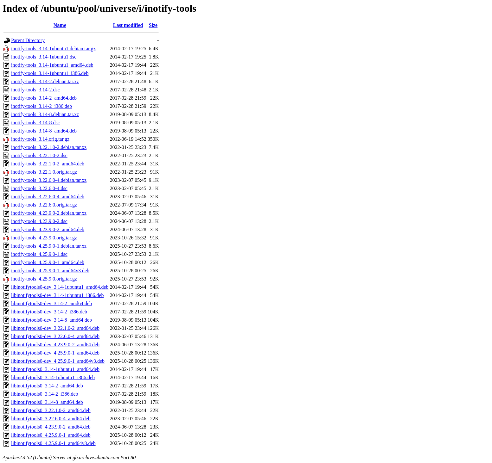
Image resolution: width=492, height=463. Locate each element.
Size (153, 25)
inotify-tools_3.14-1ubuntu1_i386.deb (49, 73)
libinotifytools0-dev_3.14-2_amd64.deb (51, 303)
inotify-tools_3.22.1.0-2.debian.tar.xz (48, 147)
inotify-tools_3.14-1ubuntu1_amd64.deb (52, 65)
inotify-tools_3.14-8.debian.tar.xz (45, 114)
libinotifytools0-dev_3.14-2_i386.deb (49, 311)
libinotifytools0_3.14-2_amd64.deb (47, 385)
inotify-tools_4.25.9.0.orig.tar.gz (44, 278)
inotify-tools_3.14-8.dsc (35, 122)
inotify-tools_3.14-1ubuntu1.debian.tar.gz (53, 48)
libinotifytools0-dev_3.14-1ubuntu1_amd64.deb (60, 287)
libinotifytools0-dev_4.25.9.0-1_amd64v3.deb (58, 361)
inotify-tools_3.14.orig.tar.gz (40, 139)
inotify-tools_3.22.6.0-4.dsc (39, 188)
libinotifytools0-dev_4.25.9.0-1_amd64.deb (55, 352)
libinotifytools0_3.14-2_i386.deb (44, 394)
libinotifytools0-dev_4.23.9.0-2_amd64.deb (55, 344)
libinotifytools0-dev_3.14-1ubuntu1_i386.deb (57, 295)
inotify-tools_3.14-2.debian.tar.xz (45, 81)
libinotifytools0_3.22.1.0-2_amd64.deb (51, 410)
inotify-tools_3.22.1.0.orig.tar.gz (44, 172)
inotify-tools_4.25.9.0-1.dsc (39, 254)
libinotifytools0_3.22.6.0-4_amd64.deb (51, 418)
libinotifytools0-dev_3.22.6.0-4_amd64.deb (55, 336)
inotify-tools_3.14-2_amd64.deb (44, 98)
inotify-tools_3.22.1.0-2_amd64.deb (47, 163)
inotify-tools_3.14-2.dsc (35, 89)
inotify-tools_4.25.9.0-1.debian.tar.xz (48, 246)
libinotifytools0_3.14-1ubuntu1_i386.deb (53, 377)
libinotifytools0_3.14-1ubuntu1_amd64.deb (55, 369)
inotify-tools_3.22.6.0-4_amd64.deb (47, 196)
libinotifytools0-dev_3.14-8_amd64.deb (51, 320)
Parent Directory (28, 40)
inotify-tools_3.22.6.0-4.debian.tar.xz (48, 180)
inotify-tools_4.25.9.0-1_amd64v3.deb (50, 270)
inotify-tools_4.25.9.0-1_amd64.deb (47, 262)
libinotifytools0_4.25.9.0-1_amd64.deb (51, 435)
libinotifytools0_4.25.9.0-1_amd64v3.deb (53, 443)
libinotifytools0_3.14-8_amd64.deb (47, 402)
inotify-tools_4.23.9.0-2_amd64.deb (47, 229)
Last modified (128, 25)
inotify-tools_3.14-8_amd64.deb (44, 130)
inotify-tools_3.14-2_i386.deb (41, 106)
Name (60, 25)
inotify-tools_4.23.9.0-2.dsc (39, 221)
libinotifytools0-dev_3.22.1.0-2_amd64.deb (55, 328)
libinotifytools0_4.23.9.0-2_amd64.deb (51, 426)
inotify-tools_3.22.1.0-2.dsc (39, 155)
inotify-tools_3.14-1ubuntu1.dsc (43, 56)
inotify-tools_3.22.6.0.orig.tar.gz (44, 204)
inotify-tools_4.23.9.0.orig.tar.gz (44, 237)
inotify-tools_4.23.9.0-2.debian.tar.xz (48, 213)
